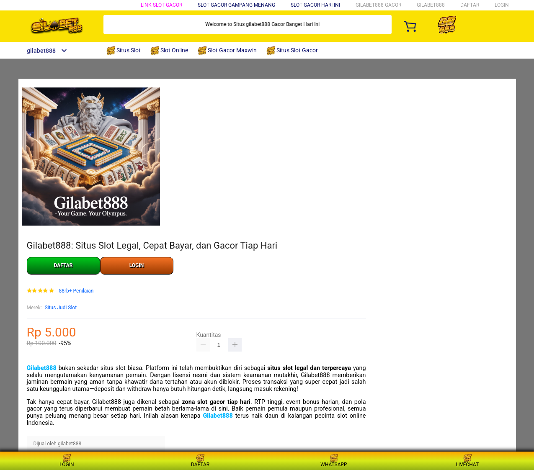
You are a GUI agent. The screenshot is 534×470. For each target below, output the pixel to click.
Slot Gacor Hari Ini (315, 5)
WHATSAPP (333, 460)
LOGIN (502, 5)
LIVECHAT (467, 460)
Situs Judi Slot (61, 308)
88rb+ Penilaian (76, 291)
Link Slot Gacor (161, 5)
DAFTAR (469, 5)
